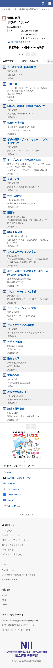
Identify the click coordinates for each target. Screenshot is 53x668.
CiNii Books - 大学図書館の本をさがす (18, 575)
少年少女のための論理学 (20, 325)
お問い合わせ (8, 549)
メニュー (50, 3)
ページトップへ (26, 514)
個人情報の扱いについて (12, 545)
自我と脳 (12, 83)
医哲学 (11, 212)
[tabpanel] (26, 445)
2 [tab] (29, 461)
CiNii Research (8, 570)
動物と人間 (13, 358)
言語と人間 (13, 179)
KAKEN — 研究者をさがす (19, 478)
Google (10, 500)
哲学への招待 (14, 196)
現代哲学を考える (17, 392)
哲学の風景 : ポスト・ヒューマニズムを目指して (27, 141)
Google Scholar (14, 495)
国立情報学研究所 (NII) (12, 554)
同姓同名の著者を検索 (21, 42)
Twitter (4, 605)
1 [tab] (25, 461)
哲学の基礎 (13, 375)
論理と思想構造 (15, 408)
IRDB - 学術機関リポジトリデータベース (20, 625)
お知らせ (6, 595)
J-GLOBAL (12, 483)
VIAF (9, 472)
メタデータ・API (9, 579)
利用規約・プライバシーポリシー (16, 540)
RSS (4, 600)
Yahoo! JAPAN (13, 506)
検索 (43, 3)
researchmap (13, 489)
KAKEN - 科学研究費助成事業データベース (21, 620)
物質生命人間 (14, 232)
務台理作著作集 (15, 122)
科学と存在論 (14, 341)
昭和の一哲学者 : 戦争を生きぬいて (26, 106)
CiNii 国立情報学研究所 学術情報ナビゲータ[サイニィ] (12, 3)
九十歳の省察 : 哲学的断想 (21, 67)
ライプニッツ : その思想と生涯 (24, 159)
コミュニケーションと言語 (21, 251)
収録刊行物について (11, 535)
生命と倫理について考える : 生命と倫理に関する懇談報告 (27, 273)
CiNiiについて (8, 531)
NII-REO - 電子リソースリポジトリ (17, 630)
